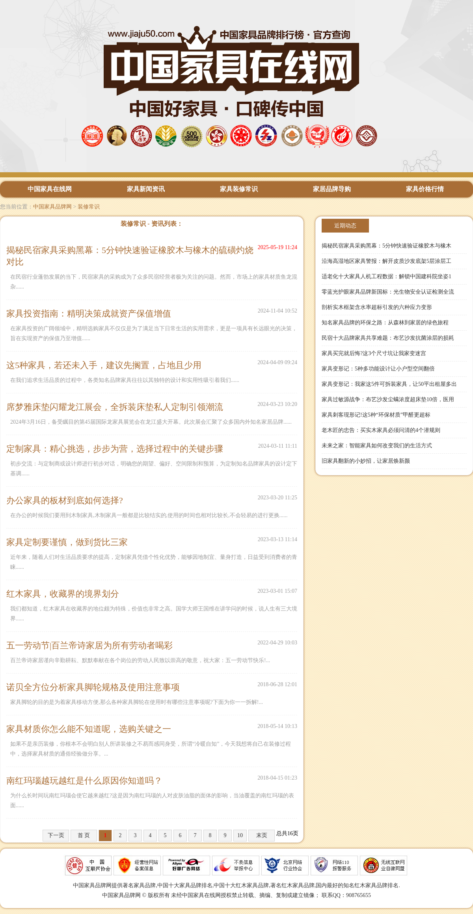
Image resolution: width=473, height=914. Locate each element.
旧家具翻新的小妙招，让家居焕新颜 (366, 461)
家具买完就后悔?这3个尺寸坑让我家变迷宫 (374, 353)
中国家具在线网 (50, 189)
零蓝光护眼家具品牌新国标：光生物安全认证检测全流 (388, 292)
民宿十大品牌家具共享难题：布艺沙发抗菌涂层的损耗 (388, 338)
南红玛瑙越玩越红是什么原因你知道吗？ (84, 781)
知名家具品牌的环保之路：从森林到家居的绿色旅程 (385, 323)
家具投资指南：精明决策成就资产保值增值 (88, 313)
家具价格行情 (425, 189)
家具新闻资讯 (146, 189)
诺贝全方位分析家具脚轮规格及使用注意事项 (93, 687)
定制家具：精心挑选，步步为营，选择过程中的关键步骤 (114, 449)
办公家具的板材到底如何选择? (64, 500)
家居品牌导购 (332, 189)
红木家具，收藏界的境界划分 (62, 594)
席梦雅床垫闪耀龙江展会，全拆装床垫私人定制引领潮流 (114, 407)
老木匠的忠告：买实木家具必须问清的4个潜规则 (381, 430)
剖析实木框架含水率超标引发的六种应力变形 (377, 307)
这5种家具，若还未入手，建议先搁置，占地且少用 (103, 365)
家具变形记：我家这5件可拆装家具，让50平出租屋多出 (389, 384)
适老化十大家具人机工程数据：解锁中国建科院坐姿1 (386, 276)
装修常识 (89, 207)
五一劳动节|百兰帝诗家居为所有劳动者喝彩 (89, 645)
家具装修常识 (239, 189)
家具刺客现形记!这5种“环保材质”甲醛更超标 (376, 415)
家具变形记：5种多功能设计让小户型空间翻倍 (378, 369)
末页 (261, 835)
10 (240, 835)
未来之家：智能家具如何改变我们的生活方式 (377, 446)
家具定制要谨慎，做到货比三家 (67, 542)
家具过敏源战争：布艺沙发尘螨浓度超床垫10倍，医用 (388, 399)
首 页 (84, 835)
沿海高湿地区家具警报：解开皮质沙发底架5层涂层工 (386, 261)
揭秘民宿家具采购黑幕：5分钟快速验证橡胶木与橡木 (386, 246)
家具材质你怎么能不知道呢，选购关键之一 (88, 729)
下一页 (56, 835)
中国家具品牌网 (52, 207)
